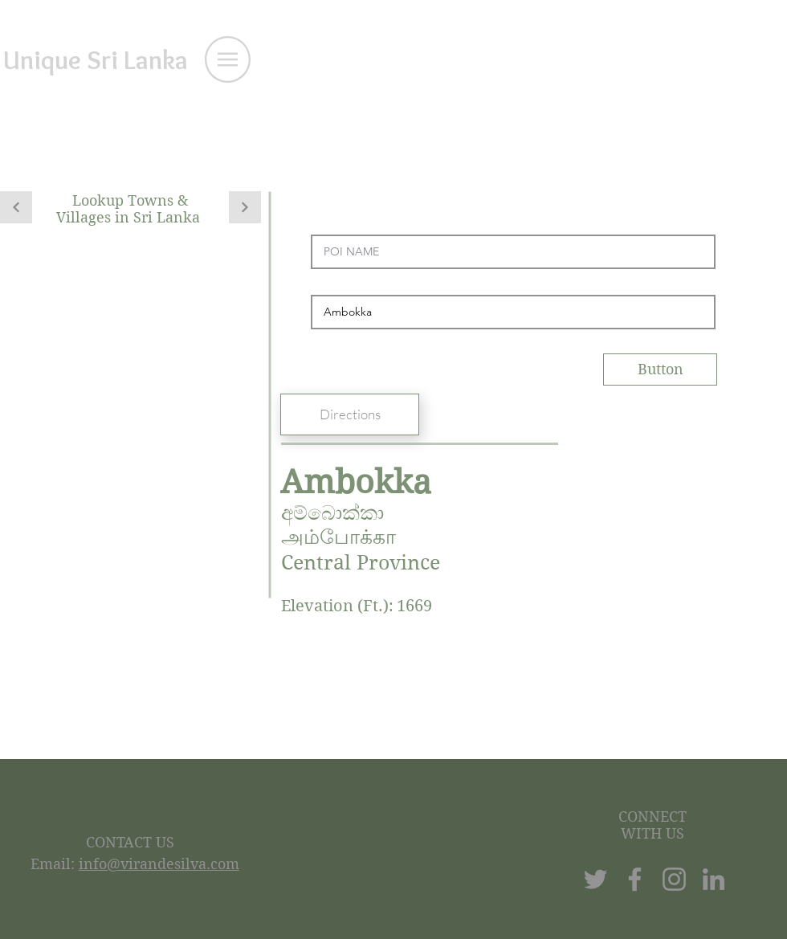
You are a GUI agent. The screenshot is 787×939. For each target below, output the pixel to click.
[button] (228, 59)
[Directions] (349, 414)
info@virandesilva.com (159, 863)
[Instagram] (674, 879)
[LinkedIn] (713, 879)
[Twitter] (595, 879)
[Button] (660, 369)
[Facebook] (634, 879)
